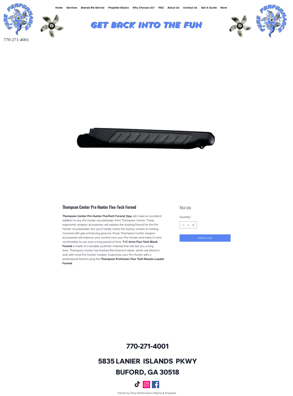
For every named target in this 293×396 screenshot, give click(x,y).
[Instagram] (146, 384)
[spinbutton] (188, 225)
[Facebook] (155, 384)
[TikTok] (137, 384)
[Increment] (193, 225)
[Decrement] (182, 225)
